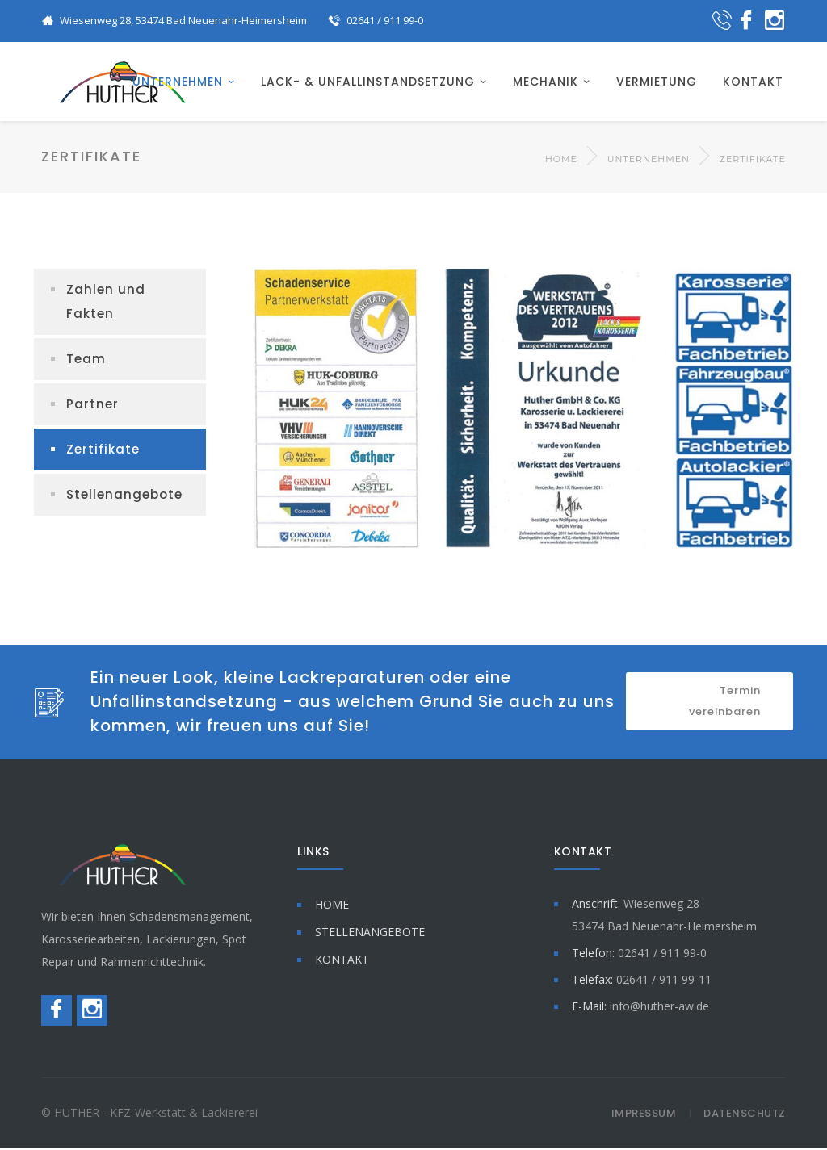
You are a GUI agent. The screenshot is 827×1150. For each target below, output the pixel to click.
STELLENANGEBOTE (370, 933)
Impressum (644, 1115)
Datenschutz (744, 1115)
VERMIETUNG (656, 82)
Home (561, 160)
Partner (92, 405)
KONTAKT (753, 82)
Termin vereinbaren (725, 702)
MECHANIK (545, 82)
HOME (332, 906)
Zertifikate (103, 450)
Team (86, 360)
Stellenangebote (124, 495)
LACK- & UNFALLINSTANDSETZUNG (368, 82)
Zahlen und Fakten (105, 303)
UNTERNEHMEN (177, 82)
